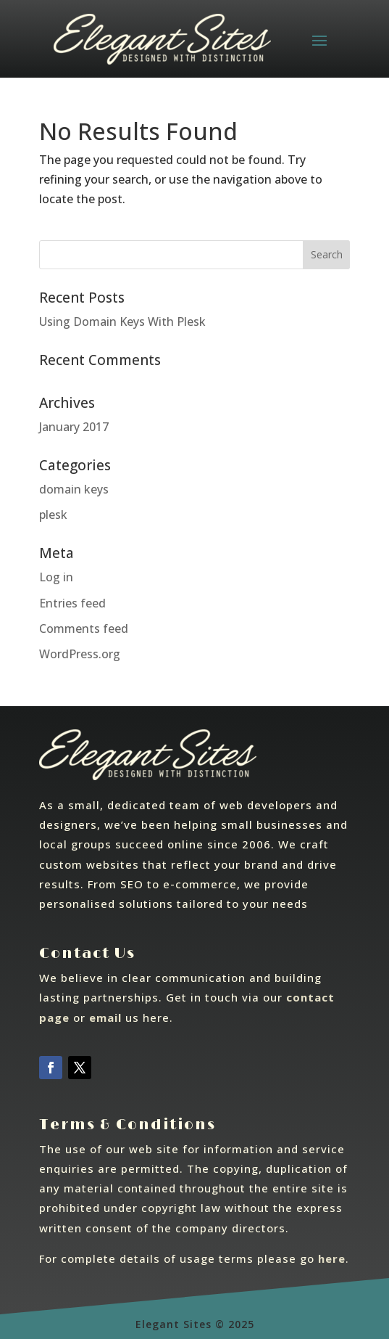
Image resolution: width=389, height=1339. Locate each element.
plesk (53, 515)
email (105, 1017)
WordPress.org (79, 654)
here (332, 1258)
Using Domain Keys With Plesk (122, 321)
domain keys (74, 489)
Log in (56, 577)
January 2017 (74, 427)
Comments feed (83, 628)
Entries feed (72, 603)
